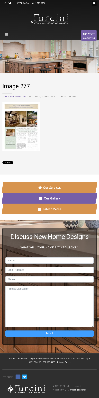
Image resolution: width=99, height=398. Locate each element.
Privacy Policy (64, 362)
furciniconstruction (16, 97)
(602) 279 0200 (38, 3)
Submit (49, 333)
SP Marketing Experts (75, 389)
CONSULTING (89, 36)
